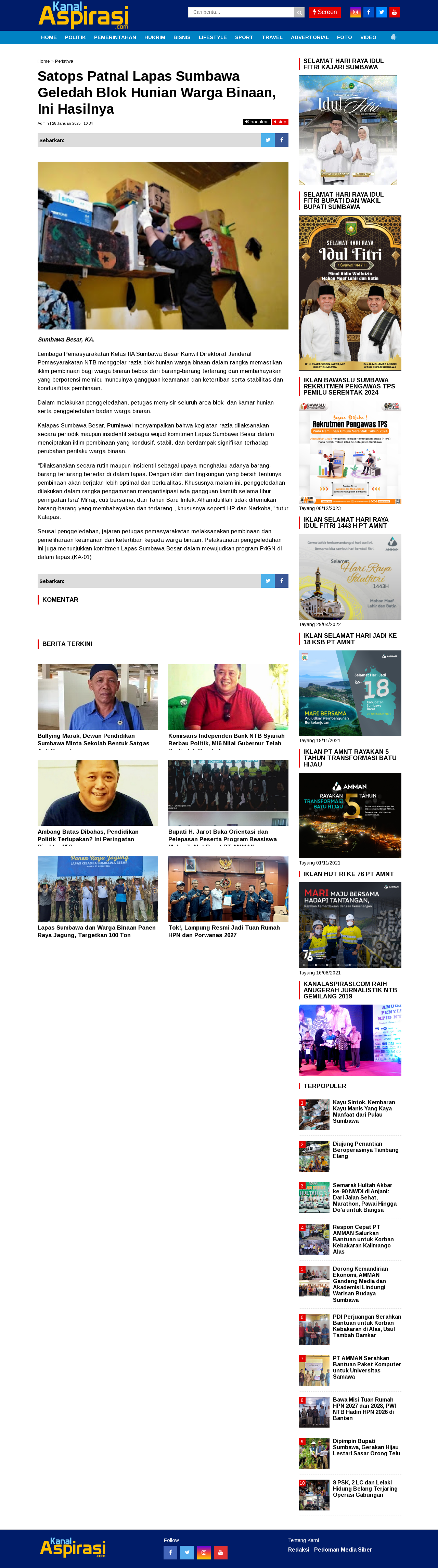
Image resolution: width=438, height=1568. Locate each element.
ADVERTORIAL (310, 37)
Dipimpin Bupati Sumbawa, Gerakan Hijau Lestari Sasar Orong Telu (366, 1447)
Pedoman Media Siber (343, 1550)
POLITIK (75, 37)
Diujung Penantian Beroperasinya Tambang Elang (366, 1150)
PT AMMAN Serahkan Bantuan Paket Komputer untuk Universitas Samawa (367, 1367)
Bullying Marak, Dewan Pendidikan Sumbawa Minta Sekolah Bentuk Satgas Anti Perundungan (94, 743)
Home (44, 61)
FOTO (344, 37)
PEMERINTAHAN (115, 37)
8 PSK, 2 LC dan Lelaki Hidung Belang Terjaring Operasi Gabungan (365, 1489)
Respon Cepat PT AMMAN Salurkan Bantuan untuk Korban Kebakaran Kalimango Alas (363, 1239)
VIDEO (368, 37)
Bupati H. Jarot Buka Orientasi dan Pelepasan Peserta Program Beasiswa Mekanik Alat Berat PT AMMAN (222, 839)
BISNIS (182, 37)
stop (280, 121)
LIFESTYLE (213, 37)
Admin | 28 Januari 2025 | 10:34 (65, 123)
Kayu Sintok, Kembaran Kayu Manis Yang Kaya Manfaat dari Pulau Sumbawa (364, 1111)
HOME (49, 37)
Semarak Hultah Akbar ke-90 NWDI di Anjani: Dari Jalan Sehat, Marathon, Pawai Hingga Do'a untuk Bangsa (365, 1197)
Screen (325, 12)
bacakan (257, 121)
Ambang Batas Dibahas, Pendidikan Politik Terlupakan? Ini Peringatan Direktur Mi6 (88, 839)
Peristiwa (64, 61)
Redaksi (298, 1550)
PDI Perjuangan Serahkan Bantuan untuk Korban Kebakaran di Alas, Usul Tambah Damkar (367, 1326)
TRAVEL (272, 37)
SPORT (244, 37)
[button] (393, 34)
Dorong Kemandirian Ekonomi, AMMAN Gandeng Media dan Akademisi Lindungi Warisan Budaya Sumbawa (360, 1284)
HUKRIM (154, 37)
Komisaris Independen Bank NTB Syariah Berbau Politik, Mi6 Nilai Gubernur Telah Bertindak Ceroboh (226, 743)
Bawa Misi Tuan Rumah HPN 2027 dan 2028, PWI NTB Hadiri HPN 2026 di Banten (364, 1409)
